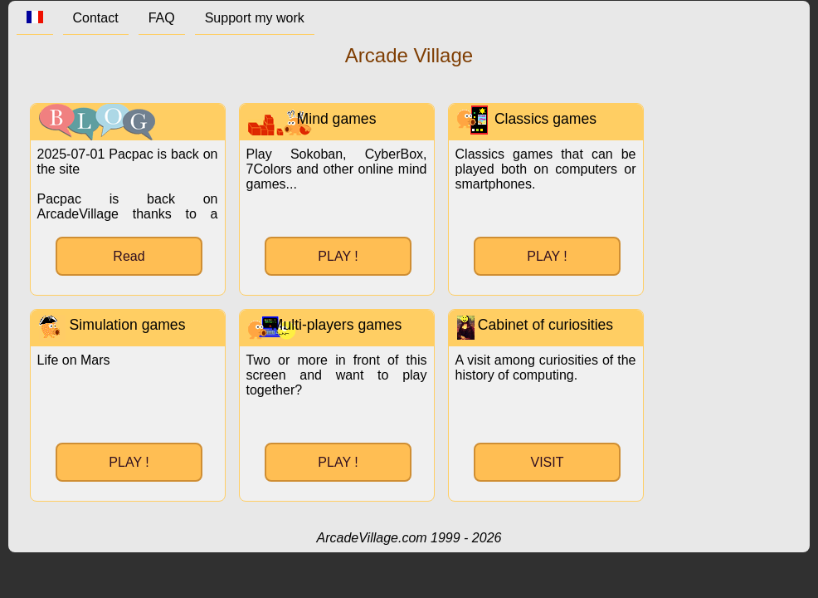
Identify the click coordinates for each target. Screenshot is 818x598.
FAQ (162, 18)
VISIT (546, 462)
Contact (96, 18)
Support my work (254, 18)
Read (128, 256)
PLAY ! (338, 256)
